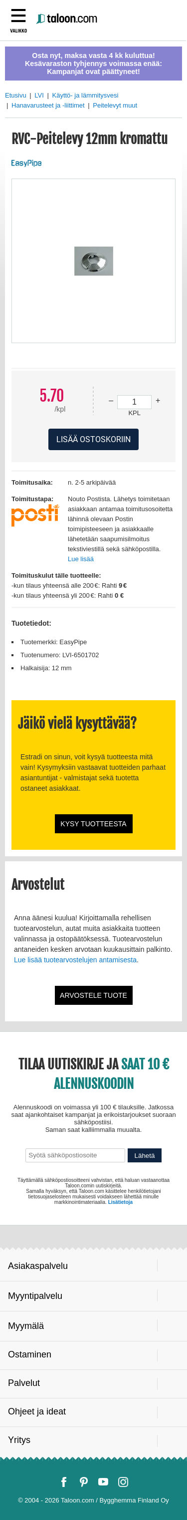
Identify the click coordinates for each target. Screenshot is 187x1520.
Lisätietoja (120, 1202)
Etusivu (15, 95)
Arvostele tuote (93, 995)
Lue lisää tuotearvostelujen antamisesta (75, 960)
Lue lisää (81, 559)
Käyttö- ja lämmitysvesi (85, 95)
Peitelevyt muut (115, 105)
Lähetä (145, 1155)
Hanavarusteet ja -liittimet (48, 105)
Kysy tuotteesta (93, 824)
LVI (39, 95)
